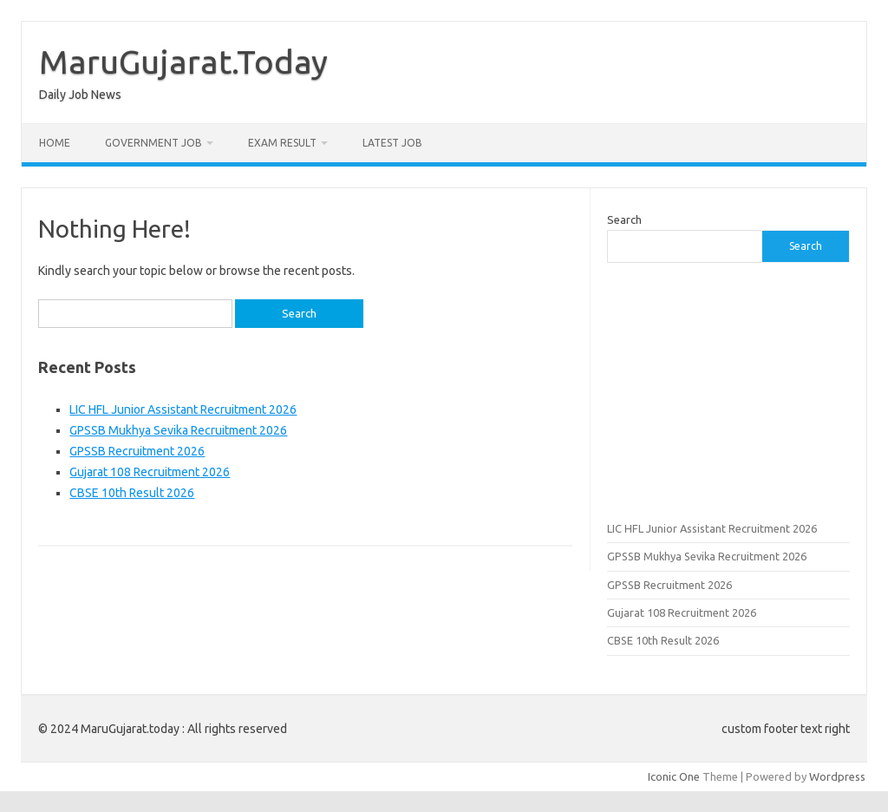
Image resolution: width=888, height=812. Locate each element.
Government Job (153, 142)
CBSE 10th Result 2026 (131, 493)
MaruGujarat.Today (183, 61)
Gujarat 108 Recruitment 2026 (149, 472)
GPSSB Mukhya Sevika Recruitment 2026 (178, 430)
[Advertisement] (728, 389)
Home (54, 142)
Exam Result (282, 142)
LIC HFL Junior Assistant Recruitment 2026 (183, 409)
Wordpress (837, 776)
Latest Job (392, 142)
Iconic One (674, 776)
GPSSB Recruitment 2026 (137, 451)
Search (624, 219)
